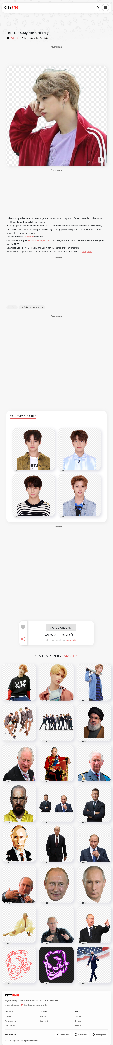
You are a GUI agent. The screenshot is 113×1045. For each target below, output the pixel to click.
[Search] (98, 7)
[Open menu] (105, 7)
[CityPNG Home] (11, 7)
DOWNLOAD (60, 627)
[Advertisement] (56, 55)
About (43, 1016)
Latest (8, 1016)
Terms (78, 1016)
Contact (44, 1021)
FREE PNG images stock (39, 240)
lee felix (12, 307)
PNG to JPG (10, 1025)
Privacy (79, 1021)
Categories (10, 1021)
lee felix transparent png (32, 307)
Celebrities (29, 236)
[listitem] (63, 1034)
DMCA (78, 1025)
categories (87, 251)
